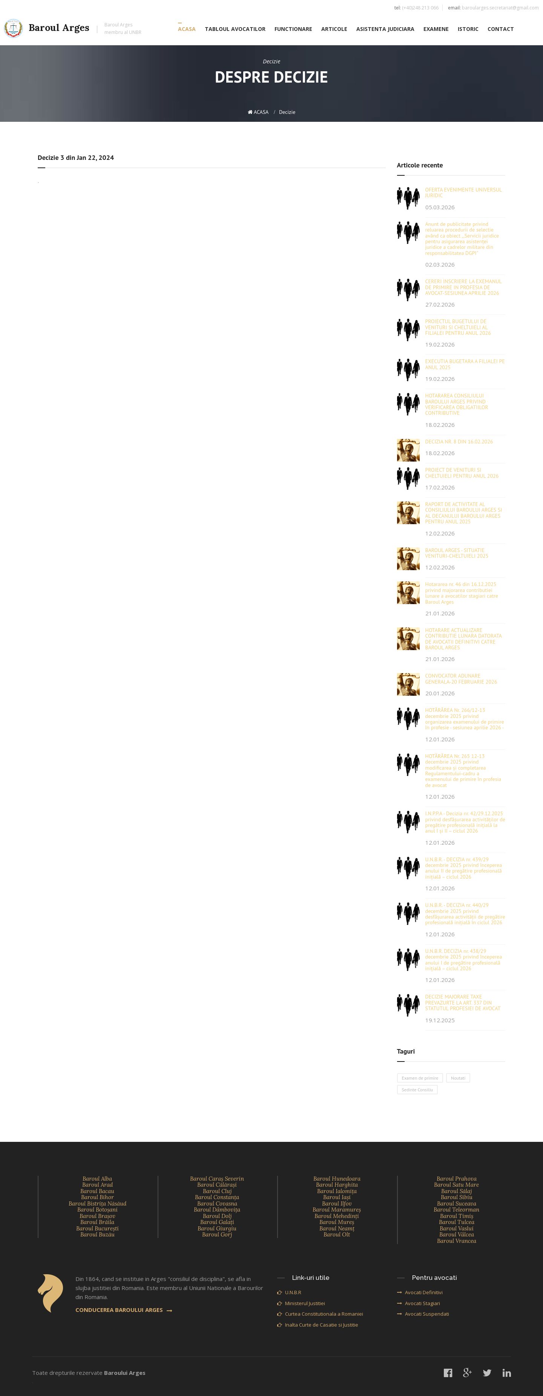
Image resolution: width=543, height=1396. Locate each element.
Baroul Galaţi (217, 1222)
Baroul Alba (97, 1178)
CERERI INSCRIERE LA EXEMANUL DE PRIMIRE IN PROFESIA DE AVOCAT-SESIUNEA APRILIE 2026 (463, 287)
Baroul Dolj (217, 1216)
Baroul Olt (337, 1234)
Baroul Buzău (97, 1234)
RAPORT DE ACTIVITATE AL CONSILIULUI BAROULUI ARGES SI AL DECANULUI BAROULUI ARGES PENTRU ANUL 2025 (463, 513)
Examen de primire (420, 1078)
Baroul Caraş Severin (217, 1178)
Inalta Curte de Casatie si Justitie (317, 1324)
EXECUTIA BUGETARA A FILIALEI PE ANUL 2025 (465, 364)
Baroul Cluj (217, 1191)
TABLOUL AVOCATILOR (235, 28)
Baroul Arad (97, 1184)
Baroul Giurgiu (217, 1228)
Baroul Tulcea (456, 1222)
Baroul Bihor (97, 1197)
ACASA (187, 28)
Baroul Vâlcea (456, 1234)
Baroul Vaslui (457, 1228)
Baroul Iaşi (337, 1197)
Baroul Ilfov (337, 1203)
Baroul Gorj (217, 1234)
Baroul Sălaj (456, 1191)
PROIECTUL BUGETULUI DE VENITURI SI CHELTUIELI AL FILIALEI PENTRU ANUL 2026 (458, 327)
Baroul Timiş (456, 1216)
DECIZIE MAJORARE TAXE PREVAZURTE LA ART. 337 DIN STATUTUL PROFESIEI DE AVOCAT (463, 1002)
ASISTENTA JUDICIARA (385, 28)
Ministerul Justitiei (301, 1303)
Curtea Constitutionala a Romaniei (320, 1313)
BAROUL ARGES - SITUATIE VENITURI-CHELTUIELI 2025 (457, 553)
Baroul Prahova (457, 1178)
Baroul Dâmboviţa (217, 1209)
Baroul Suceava (456, 1203)
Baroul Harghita (337, 1184)
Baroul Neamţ (336, 1228)
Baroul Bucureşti (97, 1228)
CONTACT (501, 28)
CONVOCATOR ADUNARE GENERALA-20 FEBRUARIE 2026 (461, 678)
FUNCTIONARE (293, 28)
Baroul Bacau (97, 1191)
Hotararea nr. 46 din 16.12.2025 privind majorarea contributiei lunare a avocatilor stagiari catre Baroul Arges (461, 593)
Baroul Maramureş (337, 1209)
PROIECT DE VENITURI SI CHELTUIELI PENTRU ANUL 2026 (462, 472)
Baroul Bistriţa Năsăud (97, 1203)
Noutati (458, 1078)
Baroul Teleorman (456, 1209)
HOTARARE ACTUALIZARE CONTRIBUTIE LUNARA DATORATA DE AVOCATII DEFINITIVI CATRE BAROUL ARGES (463, 639)
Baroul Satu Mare (456, 1184)
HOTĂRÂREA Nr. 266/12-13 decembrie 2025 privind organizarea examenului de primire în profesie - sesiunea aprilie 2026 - (464, 719)
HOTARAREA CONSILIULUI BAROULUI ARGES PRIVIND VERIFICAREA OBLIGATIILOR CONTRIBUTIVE (456, 404)
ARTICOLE (334, 28)
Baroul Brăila (97, 1222)
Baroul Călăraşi (217, 1184)
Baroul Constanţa (217, 1197)
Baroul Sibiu (456, 1197)
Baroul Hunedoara (336, 1178)
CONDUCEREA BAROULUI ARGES (123, 1309)
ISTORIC (468, 28)
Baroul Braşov (97, 1216)
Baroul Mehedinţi (336, 1216)
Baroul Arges (72, 28)
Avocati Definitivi (420, 1292)
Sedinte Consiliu (417, 1089)
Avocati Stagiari (418, 1303)
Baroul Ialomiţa (337, 1191)
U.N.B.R (289, 1292)
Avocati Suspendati (423, 1313)
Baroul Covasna (217, 1203)
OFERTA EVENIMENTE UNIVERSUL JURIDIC (463, 192)
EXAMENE (436, 28)
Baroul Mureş (336, 1222)
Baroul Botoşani (97, 1209)
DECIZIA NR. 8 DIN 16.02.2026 (459, 441)
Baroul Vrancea (456, 1240)
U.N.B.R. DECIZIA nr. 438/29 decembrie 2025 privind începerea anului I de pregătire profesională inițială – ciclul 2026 (463, 960)
